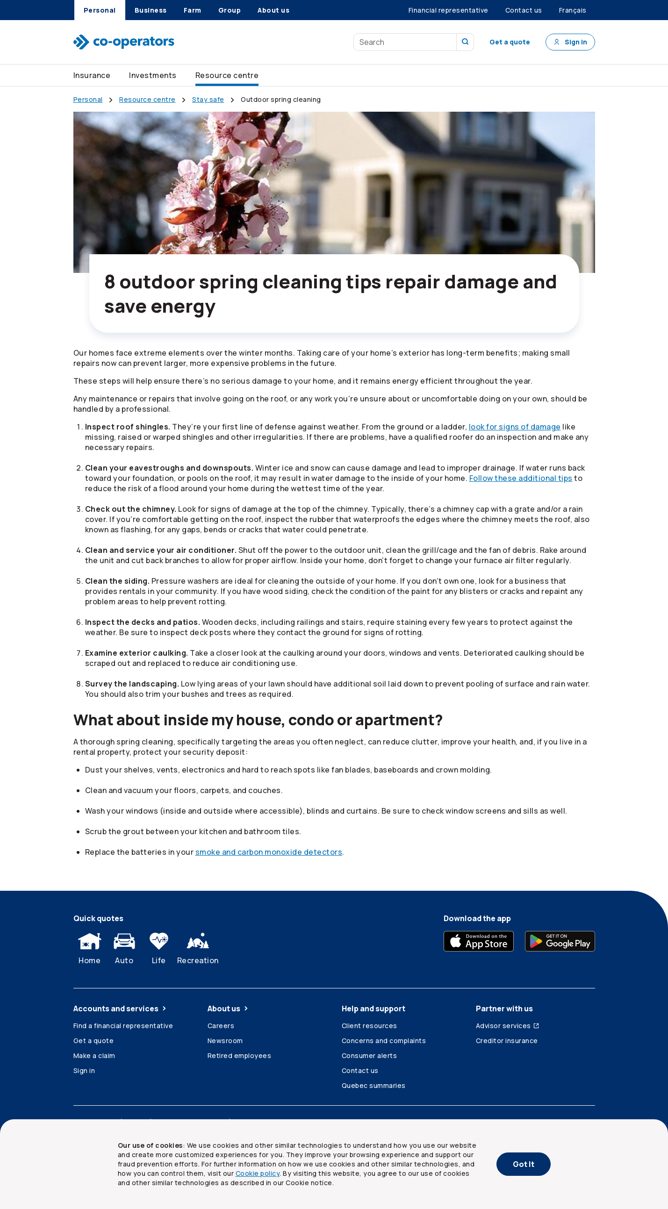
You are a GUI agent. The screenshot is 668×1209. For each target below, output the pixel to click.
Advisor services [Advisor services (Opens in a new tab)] (508, 1025)
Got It (523, 1164)
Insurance (92, 75)
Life (159, 946)
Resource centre (227, 75)
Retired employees (240, 1055)
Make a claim (94, 1055)
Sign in (570, 41)
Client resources (369, 1025)
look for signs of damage (515, 427)
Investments (153, 75)
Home (89, 946)
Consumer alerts (369, 1055)
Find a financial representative (123, 1025)
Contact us (360, 1070)
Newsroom (225, 1040)
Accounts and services (120, 1008)
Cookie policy (258, 1173)
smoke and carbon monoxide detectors (269, 852)
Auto (124, 946)
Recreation (198, 946)
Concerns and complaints (384, 1040)
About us (229, 1008)
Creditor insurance (507, 1040)
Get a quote (509, 41)
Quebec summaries (374, 1085)
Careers (221, 1025)
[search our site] (465, 42)
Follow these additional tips (521, 478)
